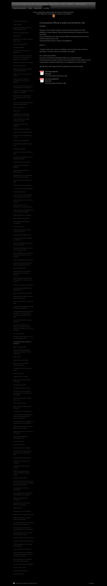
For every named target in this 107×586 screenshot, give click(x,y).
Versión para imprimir (20, 583)
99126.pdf (48, 74)
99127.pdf (48, 81)
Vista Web (91, 583)
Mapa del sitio (33, 583)
